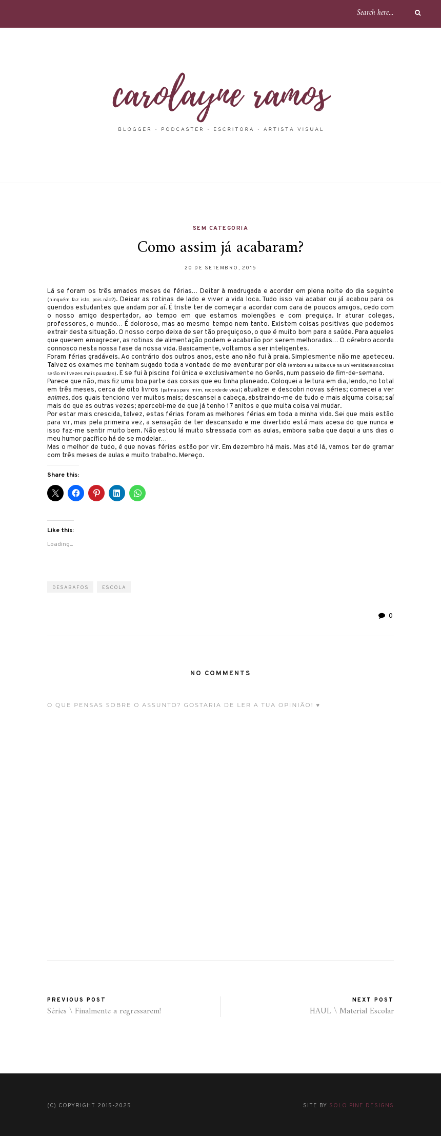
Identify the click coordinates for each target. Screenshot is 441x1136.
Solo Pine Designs (361, 1105)
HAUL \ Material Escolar (352, 1011)
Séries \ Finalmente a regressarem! (104, 1011)
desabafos (70, 587)
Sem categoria (221, 228)
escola (114, 587)
